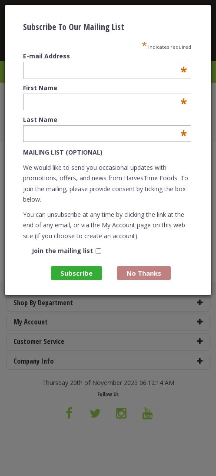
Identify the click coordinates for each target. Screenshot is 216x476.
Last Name (104, 119)
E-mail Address (104, 56)
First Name (104, 88)
